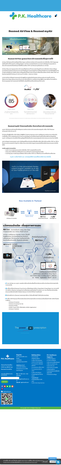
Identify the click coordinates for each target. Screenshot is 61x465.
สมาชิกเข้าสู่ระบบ (51, 359)
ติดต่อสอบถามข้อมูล (52, 374)
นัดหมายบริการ (51, 369)
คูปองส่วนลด (35, 378)
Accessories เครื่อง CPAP (38, 367)
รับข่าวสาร (4, 382)
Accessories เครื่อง (36, 364)
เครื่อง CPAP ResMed (37, 360)
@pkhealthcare (25, 382)
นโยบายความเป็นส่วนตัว (25, 462)
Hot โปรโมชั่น (35, 357)
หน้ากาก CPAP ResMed (37, 362)
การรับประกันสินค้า (51, 360)
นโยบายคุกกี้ (34, 462)
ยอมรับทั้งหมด (54, 461)
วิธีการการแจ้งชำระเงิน (52, 364)
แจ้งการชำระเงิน (50, 366)
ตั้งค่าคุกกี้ (45, 461)
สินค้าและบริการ (36, 358)
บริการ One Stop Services (38, 383)
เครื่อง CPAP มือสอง (36, 372)
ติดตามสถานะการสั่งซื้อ (52, 367)
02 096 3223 (22, 374)
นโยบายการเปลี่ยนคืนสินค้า (53, 362)
